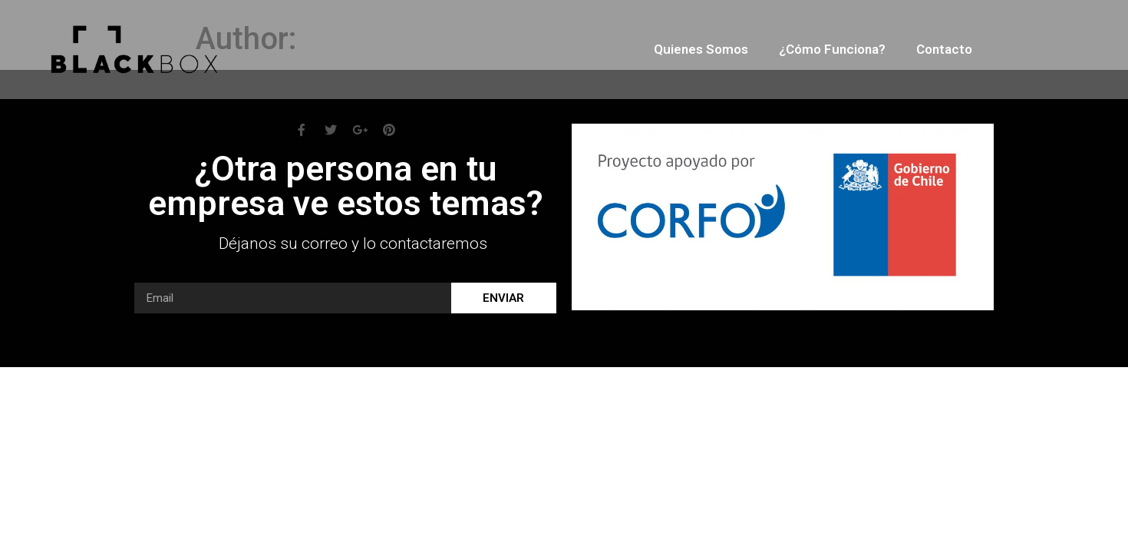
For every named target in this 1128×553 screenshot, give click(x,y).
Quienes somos (701, 49)
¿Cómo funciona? (832, 49)
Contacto (944, 49)
